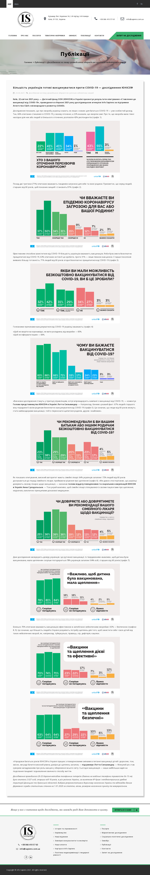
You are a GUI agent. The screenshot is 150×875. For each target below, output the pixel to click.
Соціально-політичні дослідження (116, 837)
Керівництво (60, 833)
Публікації (86, 35)
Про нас (24, 35)
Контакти (99, 35)
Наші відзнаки (60, 837)
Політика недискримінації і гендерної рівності (71, 853)
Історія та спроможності (65, 829)
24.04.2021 (18, 93)
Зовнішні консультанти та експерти (70, 841)
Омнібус (73, 35)
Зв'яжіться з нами (126, 810)
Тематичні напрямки (55, 35)
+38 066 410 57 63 (107, 19)
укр (9, 4)
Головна (12, 35)
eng (17, 4)
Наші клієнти (60, 844)
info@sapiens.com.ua (135, 19)
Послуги (36, 35)
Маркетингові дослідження (113, 833)
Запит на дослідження (128, 35)
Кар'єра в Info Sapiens (64, 848)
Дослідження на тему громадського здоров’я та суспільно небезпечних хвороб (60, 93)
